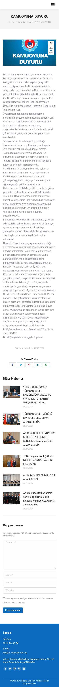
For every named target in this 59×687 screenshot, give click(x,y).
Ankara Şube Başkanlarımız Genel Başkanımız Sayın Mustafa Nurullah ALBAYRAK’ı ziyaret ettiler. (39, 499)
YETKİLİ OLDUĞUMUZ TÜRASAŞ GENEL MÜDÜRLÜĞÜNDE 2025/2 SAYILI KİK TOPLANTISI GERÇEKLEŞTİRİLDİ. (37, 394)
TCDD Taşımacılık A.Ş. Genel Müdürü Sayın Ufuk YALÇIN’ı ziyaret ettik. (38, 460)
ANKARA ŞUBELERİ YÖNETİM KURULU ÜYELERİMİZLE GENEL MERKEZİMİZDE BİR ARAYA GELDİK (39, 439)
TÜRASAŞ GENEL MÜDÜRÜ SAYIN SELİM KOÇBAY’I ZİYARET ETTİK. (38, 417)
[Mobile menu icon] (53, 5)
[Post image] (11, 392)
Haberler (28, 348)
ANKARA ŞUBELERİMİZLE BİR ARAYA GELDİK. (39, 477)
